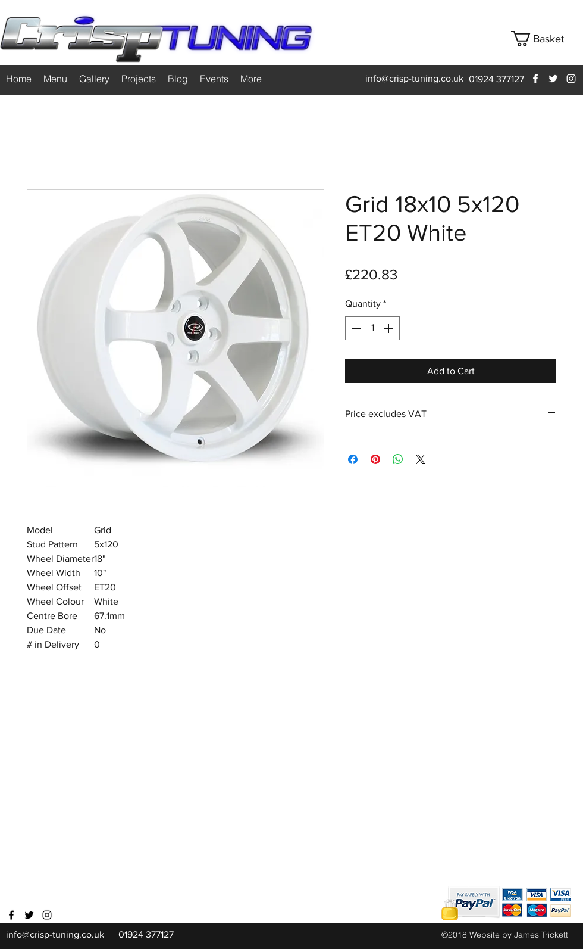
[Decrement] (355, 328)
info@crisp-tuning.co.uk (414, 78)
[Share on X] (420, 459)
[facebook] (535, 79)
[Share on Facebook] (353, 459)
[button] (546, 38)
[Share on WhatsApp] (398, 459)
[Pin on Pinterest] (375, 459)
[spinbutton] (372, 328)
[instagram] (571, 79)
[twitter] (553, 79)
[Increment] (389, 328)
